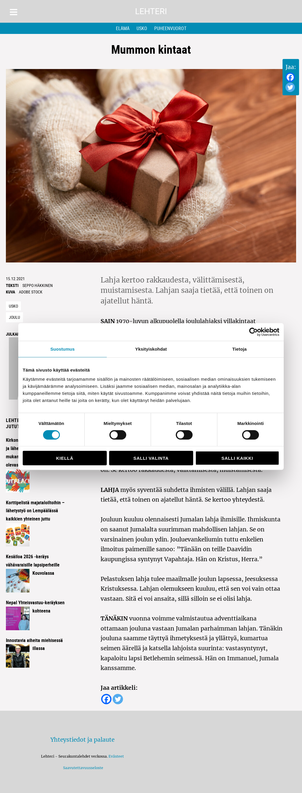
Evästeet (116, 756)
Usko (142, 28)
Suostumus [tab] (62, 348)
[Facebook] (290, 77)
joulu (14, 317)
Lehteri (151, 11)
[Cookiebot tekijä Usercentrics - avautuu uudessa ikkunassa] (253, 331)
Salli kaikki (237, 458)
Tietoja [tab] (239, 348)
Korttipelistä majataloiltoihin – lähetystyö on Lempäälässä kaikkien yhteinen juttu (35, 510)
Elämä (122, 28)
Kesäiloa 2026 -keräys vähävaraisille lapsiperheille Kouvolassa (33, 564)
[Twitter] (290, 87)
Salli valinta (150, 458)
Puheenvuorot (170, 28)
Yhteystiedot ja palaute (82, 739)
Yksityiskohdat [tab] (151, 348)
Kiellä (64, 458)
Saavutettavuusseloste (82, 768)
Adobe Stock (30, 292)
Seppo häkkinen (37, 285)
